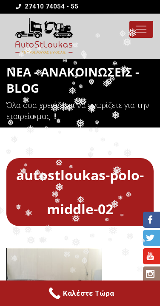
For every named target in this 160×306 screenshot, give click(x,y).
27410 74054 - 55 (47, 6)
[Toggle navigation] (141, 29)
